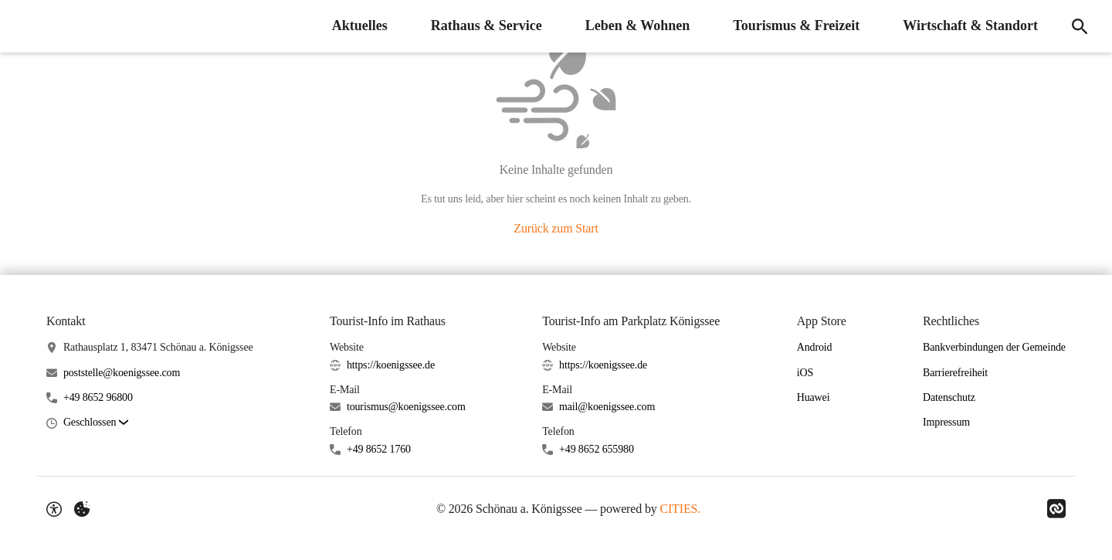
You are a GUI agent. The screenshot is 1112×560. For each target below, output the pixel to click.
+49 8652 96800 (98, 397)
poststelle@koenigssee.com (121, 372)
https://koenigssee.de (391, 365)
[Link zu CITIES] (1056, 509)
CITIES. (679, 508)
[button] (95, 423)
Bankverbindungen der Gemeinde (994, 347)
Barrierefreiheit (955, 372)
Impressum (946, 422)
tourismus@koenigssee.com (406, 406)
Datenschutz (949, 397)
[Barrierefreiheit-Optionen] (54, 509)
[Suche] (1079, 26)
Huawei (813, 397)
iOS (805, 372)
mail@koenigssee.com (607, 406)
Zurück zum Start (556, 228)
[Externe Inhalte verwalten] (82, 509)
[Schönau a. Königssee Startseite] (23, 26)
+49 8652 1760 (379, 449)
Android (814, 347)
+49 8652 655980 (596, 449)
